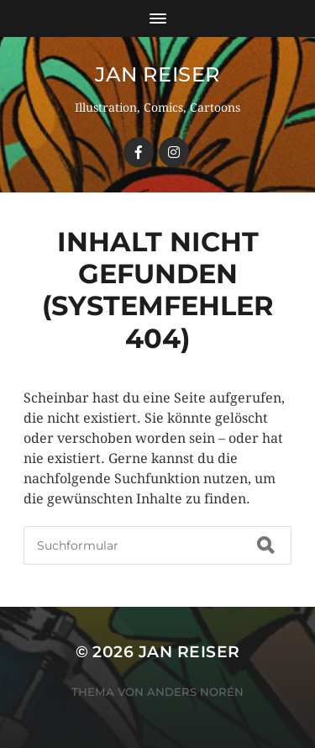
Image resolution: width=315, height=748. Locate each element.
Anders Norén (195, 691)
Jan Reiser (157, 74)
